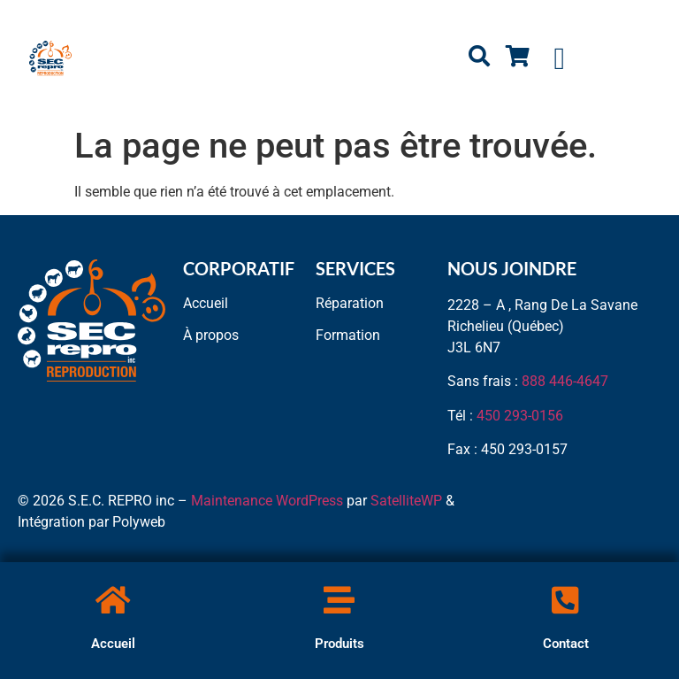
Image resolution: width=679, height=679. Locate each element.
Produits (339, 644)
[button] (559, 58)
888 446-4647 (565, 381)
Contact (566, 644)
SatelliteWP (406, 500)
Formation (348, 335)
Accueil (113, 644)
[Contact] (565, 599)
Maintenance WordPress (267, 500)
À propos (211, 335)
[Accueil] (112, 599)
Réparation (350, 303)
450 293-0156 (520, 415)
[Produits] (339, 599)
